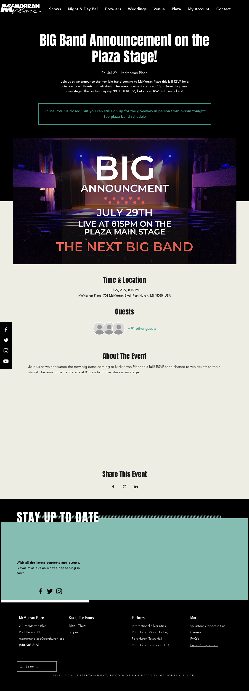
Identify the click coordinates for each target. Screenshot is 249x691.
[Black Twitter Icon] (50, 591)
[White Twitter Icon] (6, 340)
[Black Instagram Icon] (59, 591)
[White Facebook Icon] (6, 330)
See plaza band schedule (124, 116)
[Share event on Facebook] (113, 486)
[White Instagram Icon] (6, 351)
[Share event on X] (124, 486)
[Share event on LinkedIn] (136, 486)
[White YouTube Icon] (6, 361)
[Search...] (36, 666)
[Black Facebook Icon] (40, 591)
